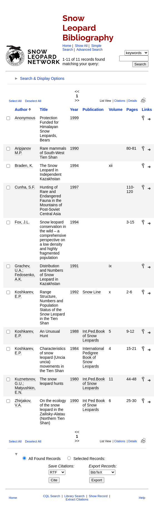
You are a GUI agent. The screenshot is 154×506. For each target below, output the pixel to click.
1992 (74, 292)
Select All (15, 101)
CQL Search (51, 496)
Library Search (74, 496)
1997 (74, 187)
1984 (74, 348)
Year (74, 109)
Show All (81, 46)
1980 (74, 379)
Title (44, 109)
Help (142, 497)
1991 (74, 266)
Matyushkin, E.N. (25, 390)
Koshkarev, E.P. (24, 294)
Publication (93, 109)
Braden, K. (24, 165)
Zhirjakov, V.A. (23, 402)
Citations (119, 100)
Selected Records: (89, 458)
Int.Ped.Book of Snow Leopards (94, 335)
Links (147, 109)
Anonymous (25, 118)
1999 (74, 118)
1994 (74, 165)
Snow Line (92, 292)
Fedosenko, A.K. (25, 277)
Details (132, 100)
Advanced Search (89, 50)
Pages (132, 109)
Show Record (98, 496)
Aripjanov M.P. (23, 150)
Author (21, 109)
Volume (116, 109)
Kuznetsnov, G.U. (25, 381)
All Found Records (45, 458)
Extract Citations (77, 499)
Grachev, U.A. (22, 268)
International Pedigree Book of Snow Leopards (93, 357)
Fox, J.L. (22, 222)
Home (67, 46)
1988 (74, 331)
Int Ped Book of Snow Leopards (94, 405)
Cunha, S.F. (25, 187)
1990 (74, 148)
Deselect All (33, 101)
